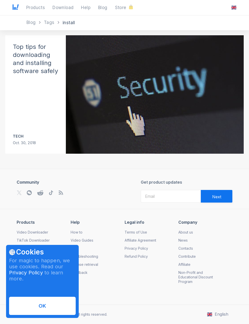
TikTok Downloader (33, 240)
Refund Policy (136, 256)
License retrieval (84, 264)
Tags (50, 22)
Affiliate (184, 264)
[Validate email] (216, 196)
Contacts (185, 248)
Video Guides (82, 240)
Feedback (79, 272)
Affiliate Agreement (140, 240)
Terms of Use (136, 232)
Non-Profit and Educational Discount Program (195, 277)
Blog (31, 22)
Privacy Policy (26, 273)
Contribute (187, 256)
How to (76, 232)
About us (185, 232)
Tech (18, 136)
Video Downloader (32, 232)
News (183, 240)
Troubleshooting (84, 256)
